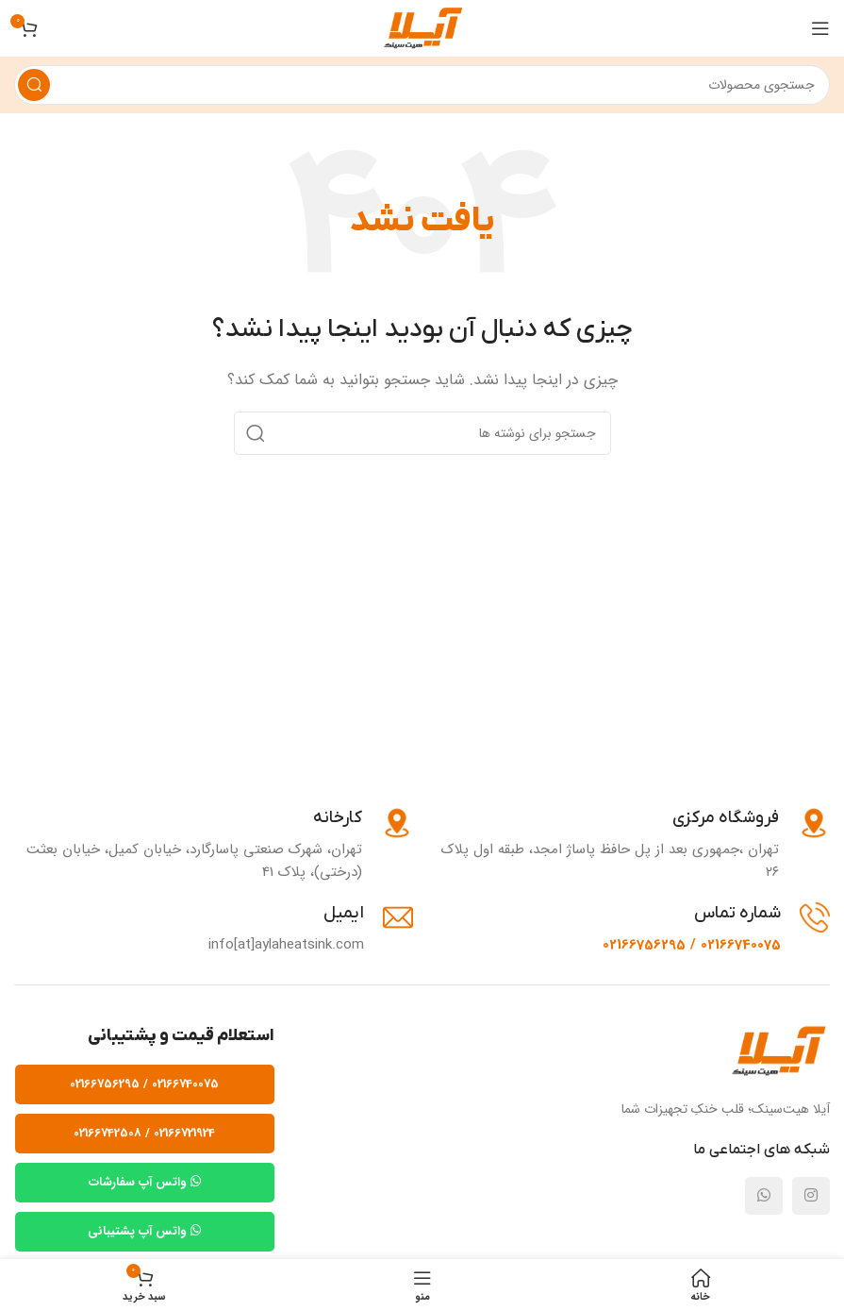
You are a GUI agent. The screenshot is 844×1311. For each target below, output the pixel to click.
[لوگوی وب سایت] (422, 27)
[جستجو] (422, 85)
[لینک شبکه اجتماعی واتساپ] (764, 1196)
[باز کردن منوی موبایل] (820, 28)
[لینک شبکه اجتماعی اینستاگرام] (811, 1196)
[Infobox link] (631, 845)
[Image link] (777, 1051)
